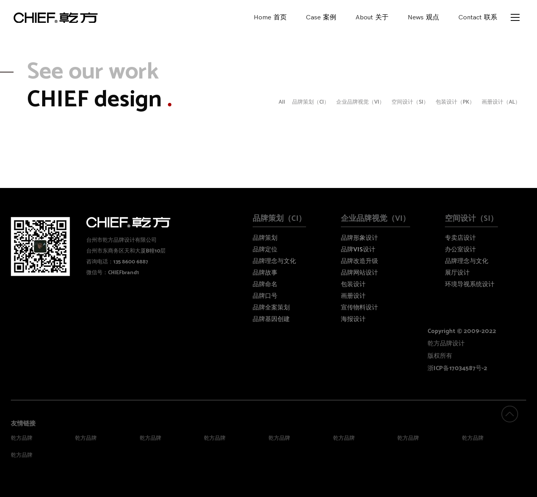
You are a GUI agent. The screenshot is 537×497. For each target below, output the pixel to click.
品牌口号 (265, 296)
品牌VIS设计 (358, 249)
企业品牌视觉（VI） (360, 102)
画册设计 (353, 296)
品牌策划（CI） (310, 102)
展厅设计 (457, 273)
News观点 (423, 19)
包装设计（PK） (455, 102)
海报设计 (353, 319)
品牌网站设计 (359, 273)
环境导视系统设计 (469, 284)
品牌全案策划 (271, 307)
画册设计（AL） (501, 102)
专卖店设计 (460, 238)
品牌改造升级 (359, 261)
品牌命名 (265, 284)
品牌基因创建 (271, 319)
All (282, 102)
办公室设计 (460, 249)
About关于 (372, 19)
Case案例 (321, 19)
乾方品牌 (21, 438)
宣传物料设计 (359, 307)
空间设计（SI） (410, 102)
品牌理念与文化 (274, 261)
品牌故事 (265, 273)
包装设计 (353, 284)
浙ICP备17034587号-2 (457, 368)
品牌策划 (265, 238)
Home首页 (270, 19)
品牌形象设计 (359, 238)
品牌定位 (265, 249)
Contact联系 (477, 19)
